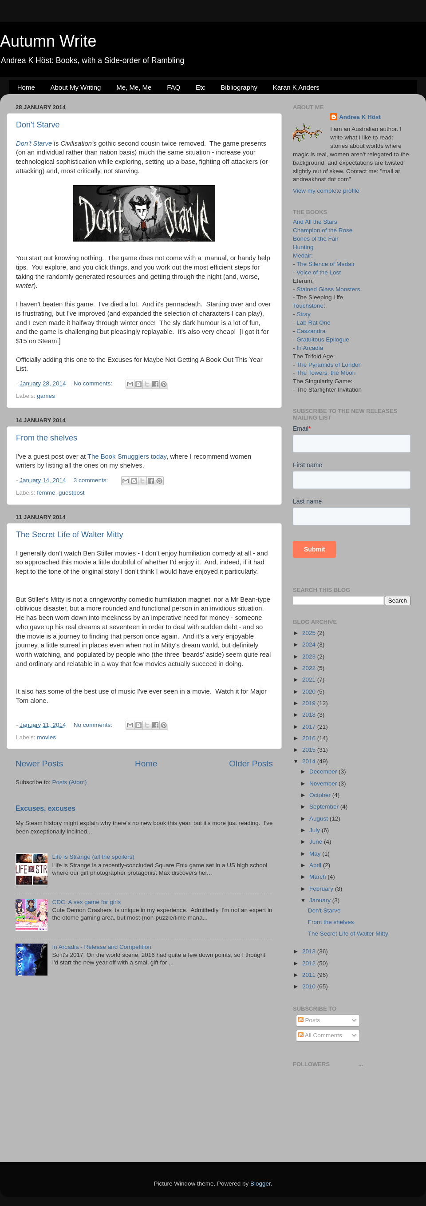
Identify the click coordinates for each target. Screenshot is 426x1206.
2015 (309, 749)
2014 (309, 761)
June (316, 841)
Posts (309, 1020)
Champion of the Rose (322, 230)
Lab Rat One (313, 322)
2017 (309, 726)
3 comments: (92, 480)
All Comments (320, 1035)
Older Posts (251, 763)
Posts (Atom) (69, 782)
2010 (309, 986)
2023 (309, 656)
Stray (303, 314)
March (318, 876)
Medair (302, 255)
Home (26, 87)
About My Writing (76, 87)
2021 (309, 679)
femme (46, 492)
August (319, 818)
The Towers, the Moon (325, 372)
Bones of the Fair (316, 238)
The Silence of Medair (325, 264)
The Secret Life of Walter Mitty (69, 534)
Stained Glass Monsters (328, 289)
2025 (309, 633)
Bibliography (239, 87)
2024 (309, 644)
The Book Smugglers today (126, 456)
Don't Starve (37, 124)
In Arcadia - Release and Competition (101, 947)
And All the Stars (315, 221)
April (316, 865)
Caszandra (310, 331)
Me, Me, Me (133, 87)
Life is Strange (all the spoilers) (93, 856)
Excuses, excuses (45, 808)
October (320, 795)
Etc (200, 87)
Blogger (260, 1183)
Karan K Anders (296, 87)
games (46, 396)
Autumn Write (48, 41)
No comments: (94, 383)
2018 (309, 714)
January (320, 900)
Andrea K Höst (360, 117)
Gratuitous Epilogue (322, 339)
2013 (309, 951)
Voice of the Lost (318, 272)
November (324, 783)
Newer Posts (39, 763)
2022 (309, 668)
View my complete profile (326, 190)
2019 (309, 703)
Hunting (303, 247)
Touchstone (308, 305)
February (322, 888)
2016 (309, 738)
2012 (309, 963)
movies (46, 737)
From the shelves (46, 437)
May (315, 853)
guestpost (72, 492)
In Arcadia (309, 348)
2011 (309, 975)
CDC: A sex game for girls (86, 902)
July (315, 830)
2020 (309, 691)
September (324, 806)
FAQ (173, 87)
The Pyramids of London (329, 364)
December (324, 771)
